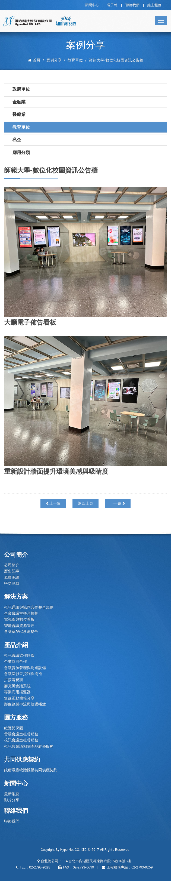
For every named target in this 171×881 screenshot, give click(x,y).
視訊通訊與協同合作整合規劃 (28, 607)
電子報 (112, 5)
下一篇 (117, 503)
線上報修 (154, 5)
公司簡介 (11, 565)
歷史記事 (11, 571)
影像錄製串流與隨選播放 (25, 704)
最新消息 (11, 794)
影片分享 (11, 800)
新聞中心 (92, 5)
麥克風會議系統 (17, 686)
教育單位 (21, 127)
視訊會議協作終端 (19, 655)
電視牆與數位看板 (19, 619)
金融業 (19, 101)
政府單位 (21, 89)
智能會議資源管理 (19, 625)
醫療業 (19, 114)
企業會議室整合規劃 (21, 613)
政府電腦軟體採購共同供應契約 (30, 770)
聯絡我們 (132, 5)
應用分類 (21, 152)
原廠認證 (11, 577)
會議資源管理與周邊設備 (25, 668)
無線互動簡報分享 (19, 698)
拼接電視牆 (13, 679)
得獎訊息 (11, 583)
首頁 (34, 60)
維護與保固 (13, 728)
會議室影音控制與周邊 (23, 673)
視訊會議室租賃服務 (21, 740)
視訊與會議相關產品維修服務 (28, 746)
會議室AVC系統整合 (21, 631)
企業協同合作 (15, 661)
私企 (16, 139)
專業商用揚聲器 (17, 692)
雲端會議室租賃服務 (21, 734)
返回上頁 (85, 503)
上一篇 (53, 503)
